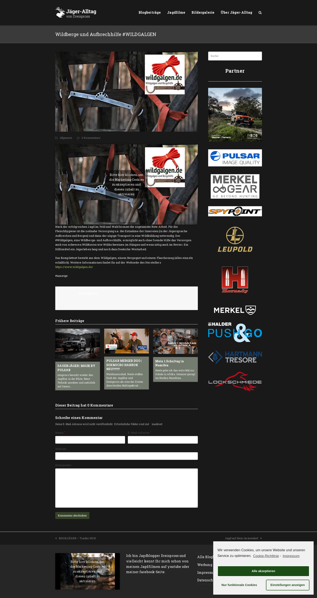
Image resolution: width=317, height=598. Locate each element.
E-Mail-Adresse (139, 433)
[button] (260, 12)
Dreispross (88, 293)
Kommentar (63, 465)
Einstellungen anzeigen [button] (287, 585)
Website (61, 449)
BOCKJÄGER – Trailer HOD (75, 538)
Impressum (206, 572)
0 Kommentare (91, 137)
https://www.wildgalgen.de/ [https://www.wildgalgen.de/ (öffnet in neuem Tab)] (74, 267)
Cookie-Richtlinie (266, 556)
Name (60, 433)
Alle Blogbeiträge (212, 557)
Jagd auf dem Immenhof (243, 538)
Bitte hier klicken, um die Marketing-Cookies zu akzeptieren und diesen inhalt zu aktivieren (126, 184)
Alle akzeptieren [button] (263, 571)
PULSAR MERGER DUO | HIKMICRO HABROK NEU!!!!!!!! (124, 365)
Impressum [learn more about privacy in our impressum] (291, 556)
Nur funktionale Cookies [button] (239, 585)
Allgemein (66, 137)
